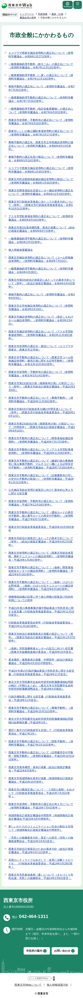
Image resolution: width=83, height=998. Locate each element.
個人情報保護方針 (57, 984)
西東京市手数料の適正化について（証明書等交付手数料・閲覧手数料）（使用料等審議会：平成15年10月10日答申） (41, 756)
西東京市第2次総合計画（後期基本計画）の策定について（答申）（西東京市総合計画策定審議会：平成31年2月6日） (41, 387)
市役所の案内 (34, 950)
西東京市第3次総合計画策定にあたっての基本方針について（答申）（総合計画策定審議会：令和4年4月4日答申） (41, 283)
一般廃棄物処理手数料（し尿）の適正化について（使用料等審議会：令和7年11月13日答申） (40, 77)
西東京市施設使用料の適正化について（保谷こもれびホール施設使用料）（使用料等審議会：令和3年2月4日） (40, 320)
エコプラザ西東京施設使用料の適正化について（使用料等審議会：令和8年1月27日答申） (40, 55)
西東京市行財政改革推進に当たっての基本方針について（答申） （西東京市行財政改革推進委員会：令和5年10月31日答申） (40, 205)
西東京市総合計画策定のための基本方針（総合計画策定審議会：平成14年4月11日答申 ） (40, 851)
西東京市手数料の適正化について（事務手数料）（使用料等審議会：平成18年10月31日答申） (40, 709)
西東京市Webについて (28, 984)
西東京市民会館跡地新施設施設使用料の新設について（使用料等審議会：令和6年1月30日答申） (40, 181)
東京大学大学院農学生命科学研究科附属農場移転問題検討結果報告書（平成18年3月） (40, 721)
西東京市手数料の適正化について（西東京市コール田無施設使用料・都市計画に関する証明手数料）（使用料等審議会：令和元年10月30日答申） (40, 361)
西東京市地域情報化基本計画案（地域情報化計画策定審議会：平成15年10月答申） (40, 780)
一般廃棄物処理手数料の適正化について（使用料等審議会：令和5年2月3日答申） (40, 240)
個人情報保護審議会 (20, 249)
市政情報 (42, 14)
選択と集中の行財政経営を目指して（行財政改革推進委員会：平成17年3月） (40, 732)
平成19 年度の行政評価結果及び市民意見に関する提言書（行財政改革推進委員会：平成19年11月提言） (41, 672)
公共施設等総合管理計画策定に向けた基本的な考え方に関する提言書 (40, 492)
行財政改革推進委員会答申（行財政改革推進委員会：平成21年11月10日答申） (40, 624)
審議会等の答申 (28, 17)
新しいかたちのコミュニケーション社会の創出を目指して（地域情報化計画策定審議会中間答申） (40, 828)
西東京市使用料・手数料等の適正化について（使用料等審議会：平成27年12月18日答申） (40, 503)
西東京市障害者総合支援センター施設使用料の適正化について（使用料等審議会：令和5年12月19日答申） (40, 192)
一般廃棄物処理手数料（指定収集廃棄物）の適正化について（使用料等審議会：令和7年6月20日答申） (40, 110)
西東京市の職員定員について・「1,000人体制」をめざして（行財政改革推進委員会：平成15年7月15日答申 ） (41, 793)
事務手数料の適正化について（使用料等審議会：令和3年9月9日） (41, 296)
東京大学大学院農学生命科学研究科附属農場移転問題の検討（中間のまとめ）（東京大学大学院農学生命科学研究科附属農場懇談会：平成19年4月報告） (40, 685)
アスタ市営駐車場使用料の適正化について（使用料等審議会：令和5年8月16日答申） (40, 218)
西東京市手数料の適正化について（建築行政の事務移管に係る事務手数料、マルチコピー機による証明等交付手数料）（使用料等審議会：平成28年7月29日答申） (41, 464)
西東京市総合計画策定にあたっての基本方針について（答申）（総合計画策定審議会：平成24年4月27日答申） (40, 542)
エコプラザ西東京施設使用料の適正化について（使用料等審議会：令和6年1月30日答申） (40, 170)
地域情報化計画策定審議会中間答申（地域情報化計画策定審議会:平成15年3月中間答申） (40, 817)
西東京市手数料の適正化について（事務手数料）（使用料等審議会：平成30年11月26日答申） (40, 399)
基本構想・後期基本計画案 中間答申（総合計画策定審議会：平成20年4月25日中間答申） (40, 661)
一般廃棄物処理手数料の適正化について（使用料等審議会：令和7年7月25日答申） (40, 99)
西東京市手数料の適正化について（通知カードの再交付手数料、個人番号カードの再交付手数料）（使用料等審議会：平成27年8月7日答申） (40, 516)
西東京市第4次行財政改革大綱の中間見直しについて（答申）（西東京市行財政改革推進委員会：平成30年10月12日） (41, 413)
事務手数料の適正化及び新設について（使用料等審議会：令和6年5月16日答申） (40, 159)
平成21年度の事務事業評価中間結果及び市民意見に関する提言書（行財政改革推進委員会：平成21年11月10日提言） (41, 612)
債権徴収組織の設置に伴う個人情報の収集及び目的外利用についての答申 (40, 598)
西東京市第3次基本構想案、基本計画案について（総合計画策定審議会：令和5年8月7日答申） (41, 229)
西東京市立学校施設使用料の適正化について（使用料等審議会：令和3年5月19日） (40, 307)
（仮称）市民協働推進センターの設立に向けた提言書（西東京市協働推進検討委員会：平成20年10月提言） (41, 650)
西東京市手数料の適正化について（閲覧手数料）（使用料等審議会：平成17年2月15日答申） (40, 743)
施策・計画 (57, 14)
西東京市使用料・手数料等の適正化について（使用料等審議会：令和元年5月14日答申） (40, 374)
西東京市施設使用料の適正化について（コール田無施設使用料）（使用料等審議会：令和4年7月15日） (40, 259)
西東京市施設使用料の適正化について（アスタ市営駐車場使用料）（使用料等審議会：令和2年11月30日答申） (40, 335)
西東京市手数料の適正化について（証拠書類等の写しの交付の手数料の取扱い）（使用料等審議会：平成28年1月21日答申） (41, 479)
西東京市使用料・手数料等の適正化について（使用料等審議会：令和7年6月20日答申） (40, 122)
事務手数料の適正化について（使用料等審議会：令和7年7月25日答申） (41, 88)
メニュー (77, 5)
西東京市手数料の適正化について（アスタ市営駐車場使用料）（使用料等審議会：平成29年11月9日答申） (40, 451)
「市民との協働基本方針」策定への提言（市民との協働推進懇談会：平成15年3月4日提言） (40, 839)
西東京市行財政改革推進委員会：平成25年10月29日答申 (41, 529)
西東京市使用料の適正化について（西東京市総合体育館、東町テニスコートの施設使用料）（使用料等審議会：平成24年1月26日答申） (40, 556)
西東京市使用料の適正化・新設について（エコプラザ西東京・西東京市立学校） (40, 348)
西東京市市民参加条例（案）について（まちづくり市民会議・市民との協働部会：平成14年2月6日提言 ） (40, 876)
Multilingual (67, 5)
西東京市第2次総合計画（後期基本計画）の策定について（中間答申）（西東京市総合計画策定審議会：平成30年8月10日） (41, 427)
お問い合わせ (62, 950)
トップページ (27, 14)
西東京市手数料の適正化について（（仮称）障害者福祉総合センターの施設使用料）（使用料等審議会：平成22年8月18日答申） (40, 571)
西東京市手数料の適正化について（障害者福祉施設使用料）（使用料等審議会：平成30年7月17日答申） (40, 440)
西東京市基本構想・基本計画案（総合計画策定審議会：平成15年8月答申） (39, 769)
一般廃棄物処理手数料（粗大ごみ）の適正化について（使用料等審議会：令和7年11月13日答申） (40, 66)
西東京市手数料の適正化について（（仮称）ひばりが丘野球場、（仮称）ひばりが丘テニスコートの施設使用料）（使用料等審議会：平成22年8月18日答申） (40, 586)
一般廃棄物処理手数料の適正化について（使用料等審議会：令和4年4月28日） (40, 270)
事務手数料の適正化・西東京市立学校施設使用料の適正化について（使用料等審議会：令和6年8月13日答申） (40, 146)
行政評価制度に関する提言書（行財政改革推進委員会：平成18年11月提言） (39, 698)
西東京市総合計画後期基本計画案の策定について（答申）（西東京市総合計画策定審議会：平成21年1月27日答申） (41, 637)
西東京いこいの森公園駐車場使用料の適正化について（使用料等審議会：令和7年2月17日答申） (40, 133)
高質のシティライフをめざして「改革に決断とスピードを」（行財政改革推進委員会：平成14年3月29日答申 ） (40, 863)
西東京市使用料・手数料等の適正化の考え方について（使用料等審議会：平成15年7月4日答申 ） (40, 806)
